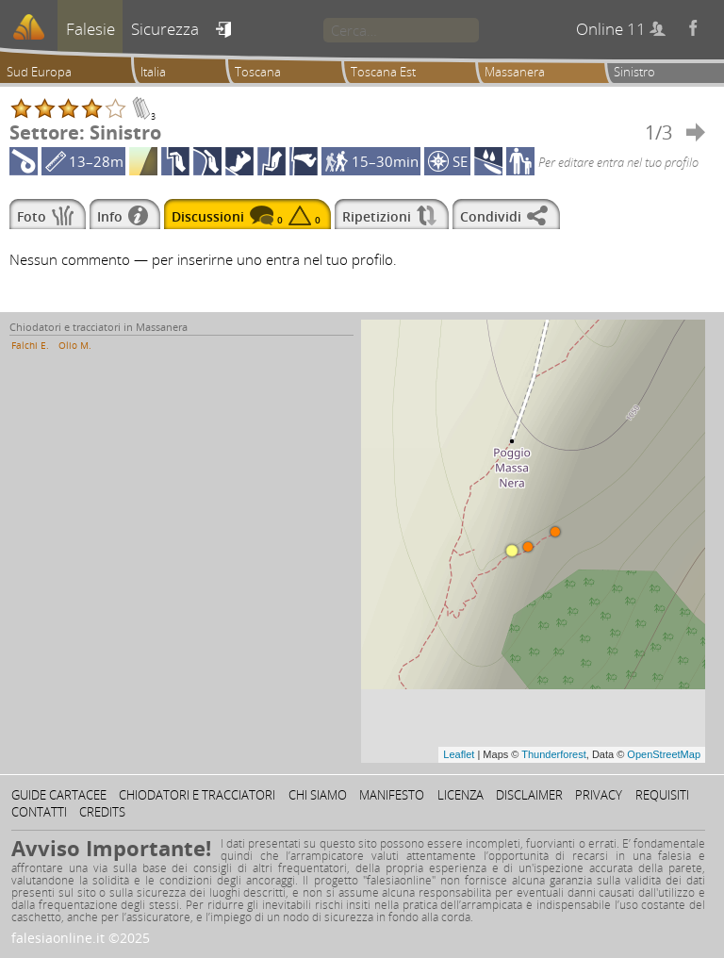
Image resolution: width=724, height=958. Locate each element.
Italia (153, 71)
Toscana (258, 71)
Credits (102, 811)
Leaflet (458, 754)
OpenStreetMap (663, 754)
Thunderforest (553, 754)
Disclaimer (529, 794)
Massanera (515, 71)
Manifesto (391, 794)
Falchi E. (30, 345)
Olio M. (74, 345)
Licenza (460, 794)
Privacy (598, 794)
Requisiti (662, 794)
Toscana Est (383, 71)
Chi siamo (317, 794)
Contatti (39, 811)
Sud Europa (39, 71)
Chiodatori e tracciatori (197, 794)
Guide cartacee (59, 794)
